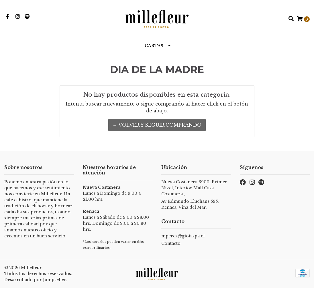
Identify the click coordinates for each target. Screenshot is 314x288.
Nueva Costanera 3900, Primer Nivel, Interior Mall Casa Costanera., (194, 187)
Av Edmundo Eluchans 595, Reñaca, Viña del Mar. (190, 204)
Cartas (154, 45)
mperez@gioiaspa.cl (183, 236)
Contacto (170, 243)
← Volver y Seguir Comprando (157, 125)
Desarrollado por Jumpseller (35, 279)
